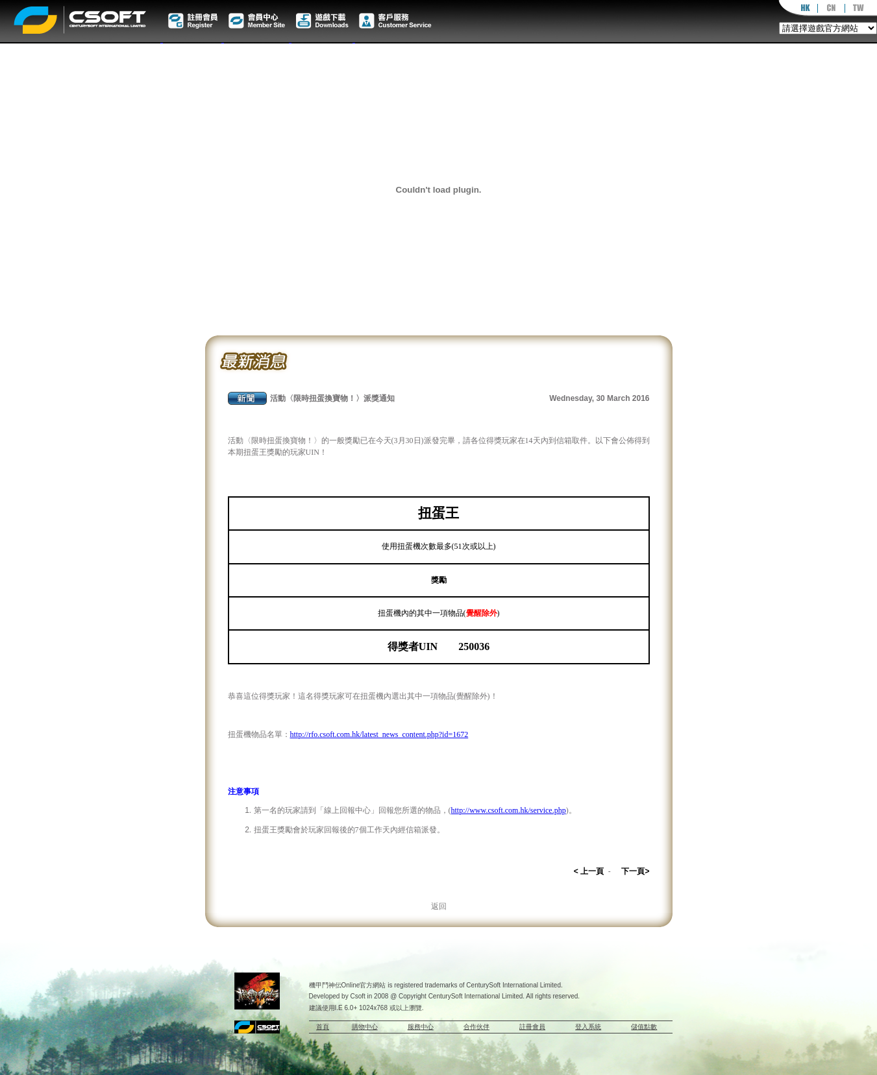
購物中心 (365, 1026)
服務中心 (421, 1026)
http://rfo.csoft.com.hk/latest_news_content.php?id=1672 (379, 734)
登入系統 (588, 1026)
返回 (439, 906)
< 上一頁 (589, 871)
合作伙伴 (476, 1026)
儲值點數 (644, 1026)
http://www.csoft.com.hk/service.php (508, 810)
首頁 (322, 1026)
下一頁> (635, 871)
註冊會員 (532, 1026)
